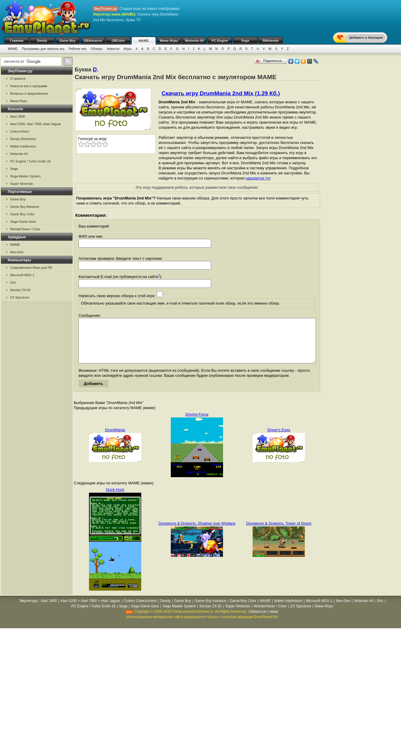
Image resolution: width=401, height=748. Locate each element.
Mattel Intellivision (23, 146)
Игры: (128, 48)
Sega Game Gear (23, 221)
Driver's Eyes (279, 439)
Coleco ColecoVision (140, 610)
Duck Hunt (115, 498)
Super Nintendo (21, 183)
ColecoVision (19, 131)
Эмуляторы (28, 610)
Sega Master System (25, 176)
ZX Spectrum (19, 297)
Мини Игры (169, 40)
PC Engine (219, 40)
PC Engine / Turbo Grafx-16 (30, 161)
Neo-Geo (17, 252)
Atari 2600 (17, 116)
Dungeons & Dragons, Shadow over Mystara (197, 532)
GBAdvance (93, 40)
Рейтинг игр (78, 48)
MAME (144, 40)
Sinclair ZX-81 (20, 290)
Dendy (42, 40)
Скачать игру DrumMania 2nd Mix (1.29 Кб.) (221, 93)
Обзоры (97, 48)
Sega (245, 40)
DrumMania (115, 439)
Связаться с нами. (263, 620)
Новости (113, 48)
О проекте (18, 78)
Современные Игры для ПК (31, 267)
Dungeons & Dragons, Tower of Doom (278, 532)
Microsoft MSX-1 (22, 275)
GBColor (118, 40)
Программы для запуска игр (43, 48)
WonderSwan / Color (25, 229)
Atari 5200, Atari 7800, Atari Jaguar (35, 124)
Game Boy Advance (24, 206)
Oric (13, 282)
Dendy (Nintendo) (23, 139)
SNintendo (270, 40)
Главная (17, 40)
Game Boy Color (22, 214)
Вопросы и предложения (29, 93)
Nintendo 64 (194, 40)
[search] (30, 61)
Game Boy (67, 40)
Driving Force (196, 423)
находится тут (257, 178)
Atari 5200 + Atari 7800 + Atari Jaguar (90, 610)
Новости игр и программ (28, 86)
